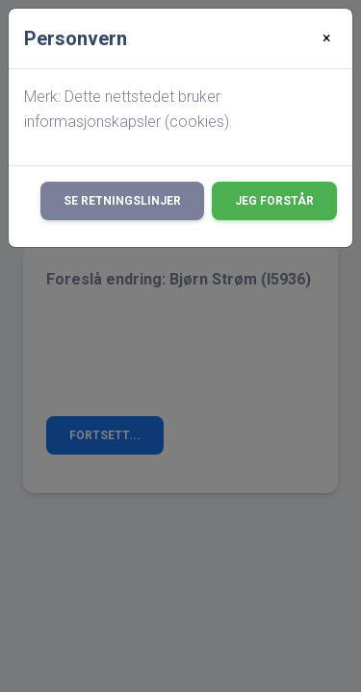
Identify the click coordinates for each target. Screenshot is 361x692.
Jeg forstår (274, 201)
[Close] (327, 38)
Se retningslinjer (122, 201)
